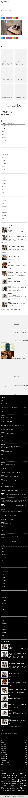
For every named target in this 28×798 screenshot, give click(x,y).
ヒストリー (4, 177)
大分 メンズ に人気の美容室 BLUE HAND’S (9, 437)
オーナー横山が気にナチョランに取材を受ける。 (10, 515)
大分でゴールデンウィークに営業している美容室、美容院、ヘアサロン (7, 63)
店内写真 (7, 42)
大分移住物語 (4, 206)
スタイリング (4, 160)
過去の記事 (14, 541)
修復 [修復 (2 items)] (2, 781)
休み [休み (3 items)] (25, 779)
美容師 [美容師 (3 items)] (18, 785)
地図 (3, 203)
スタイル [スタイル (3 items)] (3, 775)
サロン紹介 (4, 157)
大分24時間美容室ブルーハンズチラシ (8, 460)
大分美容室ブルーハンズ (6, 2)
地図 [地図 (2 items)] (11, 781)
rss (19, 796)
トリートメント (5, 174)
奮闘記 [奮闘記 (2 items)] (10, 783)
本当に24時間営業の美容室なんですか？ (15, 264)
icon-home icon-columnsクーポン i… (15, 283)
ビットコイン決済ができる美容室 (7, 433)
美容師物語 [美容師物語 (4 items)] (7, 788)
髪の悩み (4, 221)
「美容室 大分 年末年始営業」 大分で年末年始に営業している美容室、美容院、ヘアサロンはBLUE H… (17, 298)
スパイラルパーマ (5, 169)
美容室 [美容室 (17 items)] (14, 785)
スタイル (4, 163)
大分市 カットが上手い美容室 (7, 442)
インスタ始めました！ (5, 468)
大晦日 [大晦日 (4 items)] (7, 783)
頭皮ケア (4, 218)
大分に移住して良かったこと (13, 256)
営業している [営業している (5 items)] (6, 781)
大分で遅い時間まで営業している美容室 (8, 480)
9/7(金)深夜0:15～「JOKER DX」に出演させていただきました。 (13, 425)
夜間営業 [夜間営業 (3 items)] (14, 781)
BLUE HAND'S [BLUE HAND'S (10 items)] (20, 773)
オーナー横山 (4, 143)
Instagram (4, 137)
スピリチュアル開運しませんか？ (7, 421)
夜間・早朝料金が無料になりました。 (8, 464)
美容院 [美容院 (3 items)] (11, 788)
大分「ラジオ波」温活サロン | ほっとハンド (9, 733)
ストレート (4, 166)
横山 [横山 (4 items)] (23, 783)
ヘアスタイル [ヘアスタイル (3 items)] (7, 779)
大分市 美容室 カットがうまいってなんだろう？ (17, 272)
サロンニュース (5, 151)
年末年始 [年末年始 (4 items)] (17, 783)
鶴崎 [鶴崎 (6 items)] (11, 790)
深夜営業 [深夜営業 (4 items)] (6, 785)
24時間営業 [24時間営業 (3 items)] (3, 773)
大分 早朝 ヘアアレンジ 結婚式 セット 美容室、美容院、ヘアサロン (20, 63)
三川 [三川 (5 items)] (22, 779)
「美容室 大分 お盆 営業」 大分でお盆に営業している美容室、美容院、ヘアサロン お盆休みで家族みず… (13, 251)
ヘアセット (4, 186)
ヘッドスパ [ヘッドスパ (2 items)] (12, 779)
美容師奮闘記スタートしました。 (7, 523)
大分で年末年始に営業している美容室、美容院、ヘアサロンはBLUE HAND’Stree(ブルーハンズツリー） (17, 305)
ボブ (3, 189)
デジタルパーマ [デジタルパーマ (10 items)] (11, 775)
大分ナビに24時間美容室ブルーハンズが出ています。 (11, 455)
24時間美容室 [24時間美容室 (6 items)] (10, 773)
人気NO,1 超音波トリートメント (7, 527)
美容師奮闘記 (4, 212)
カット (3, 146)
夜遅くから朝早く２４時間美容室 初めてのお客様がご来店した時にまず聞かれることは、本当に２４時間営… (17, 267)
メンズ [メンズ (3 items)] (16, 779)
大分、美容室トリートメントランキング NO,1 (10, 476)
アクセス (4, 140)
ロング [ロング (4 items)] (19, 779)
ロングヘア (4, 195)
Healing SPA (5, 134)
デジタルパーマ (5, 172)
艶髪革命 (4, 215)
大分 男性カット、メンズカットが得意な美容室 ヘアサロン (12, 490)
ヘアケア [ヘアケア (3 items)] (22, 777)
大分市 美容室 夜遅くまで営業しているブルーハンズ (10, 472)
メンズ (3, 192)
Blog (3, 131)
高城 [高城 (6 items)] (8, 790)
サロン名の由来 (5, 154)
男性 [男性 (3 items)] (10, 785)
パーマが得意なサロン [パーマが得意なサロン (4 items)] (9, 777)
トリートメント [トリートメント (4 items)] (21, 775)
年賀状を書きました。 (12, 295)
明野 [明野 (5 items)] (21, 783)
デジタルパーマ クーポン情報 (7, 519)
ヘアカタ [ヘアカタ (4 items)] (17, 777)
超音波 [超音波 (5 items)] (15, 788)
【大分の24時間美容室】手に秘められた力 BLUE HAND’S (12, 511)
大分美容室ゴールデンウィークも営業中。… (16, 231)
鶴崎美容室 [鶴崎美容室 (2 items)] (14, 790)
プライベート (4, 180)
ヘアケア (4, 183)
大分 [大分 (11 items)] (18, 781)
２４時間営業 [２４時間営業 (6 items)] (20, 790)
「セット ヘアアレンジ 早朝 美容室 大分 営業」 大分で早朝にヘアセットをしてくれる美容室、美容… (14, 241)
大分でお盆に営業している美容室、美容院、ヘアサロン (7, 81)
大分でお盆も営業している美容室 (7, 429)
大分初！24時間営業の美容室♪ (6, 451)
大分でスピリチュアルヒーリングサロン (8, 417)
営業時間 (4, 200)
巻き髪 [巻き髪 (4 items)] (13, 783)
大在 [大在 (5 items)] (4, 783)
